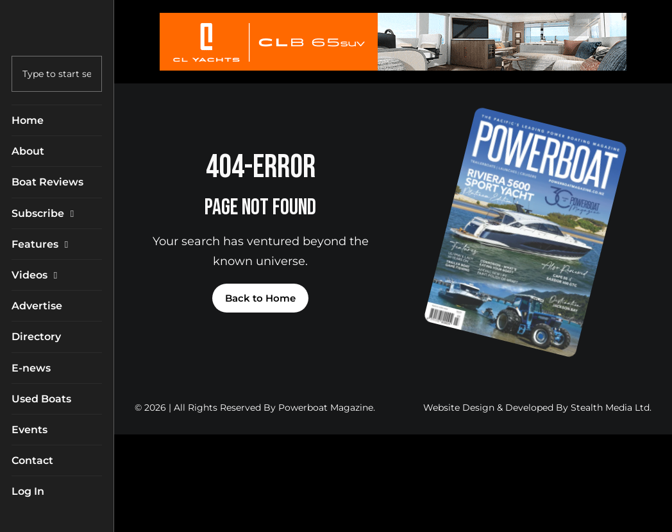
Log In (28, 491)
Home (28, 120)
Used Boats (41, 399)
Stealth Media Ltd (610, 407)
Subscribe (46, 213)
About (28, 151)
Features (43, 244)
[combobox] (57, 74)
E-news (31, 368)
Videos (37, 275)
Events (29, 430)
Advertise (37, 306)
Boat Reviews (47, 182)
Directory (36, 336)
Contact (32, 460)
